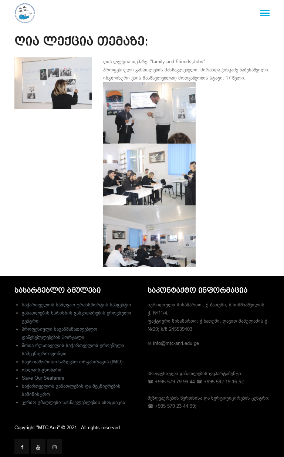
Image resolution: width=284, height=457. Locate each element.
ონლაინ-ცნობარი (41, 370)
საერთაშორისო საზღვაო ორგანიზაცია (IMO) (72, 361)
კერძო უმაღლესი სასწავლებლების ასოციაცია (73, 402)
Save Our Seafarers (43, 378)
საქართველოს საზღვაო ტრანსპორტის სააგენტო (76, 305)
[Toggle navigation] (265, 14)
